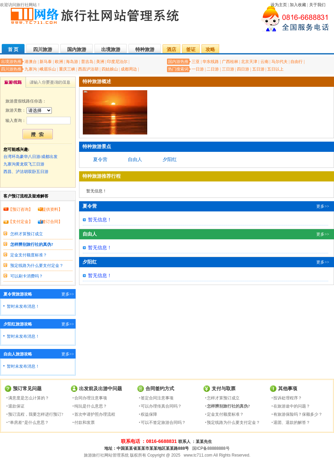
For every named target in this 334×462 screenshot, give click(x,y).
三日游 (228, 69)
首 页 (13, 49)
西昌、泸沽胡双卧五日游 (25, 171)
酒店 (171, 49)
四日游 (243, 69)
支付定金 (20, 221)
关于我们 (317, 4)
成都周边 (129, 69)
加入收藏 (298, 4)
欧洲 (59, 61)
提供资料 (50, 209)
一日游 (198, 69)
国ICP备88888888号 (210, 448)
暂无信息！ (96, 191)
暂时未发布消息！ (23, 306)
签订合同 (50, 221)
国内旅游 (76, 49)
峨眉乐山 (48, 69)
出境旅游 (110, 49)
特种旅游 (144, 49)
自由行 (296, 61)
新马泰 (46, 61)
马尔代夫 (279, 61)
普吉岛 (87, 61)
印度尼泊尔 (117, 61)
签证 (191, 49)
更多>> (67, 294)
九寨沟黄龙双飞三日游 (23, 164)
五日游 (258, 69)
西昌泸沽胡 (88, 69)
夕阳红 (170, 159)
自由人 (135, 159)
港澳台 (31, 61)
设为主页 (279, 4)
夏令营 (100, 159)
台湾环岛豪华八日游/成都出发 (30, 156)
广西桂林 (230, 61)
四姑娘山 (110, 69)
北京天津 (249, 61)
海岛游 (72, 61)
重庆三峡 (67, 69)
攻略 (210, 49)
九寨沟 (31, 69)
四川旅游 (42, 49)
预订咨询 (20, 209)
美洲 (100, 61)
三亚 (196, 61)
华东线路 (210, 61)
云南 (264, 61)
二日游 (213, 69)
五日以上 (275, 69)
